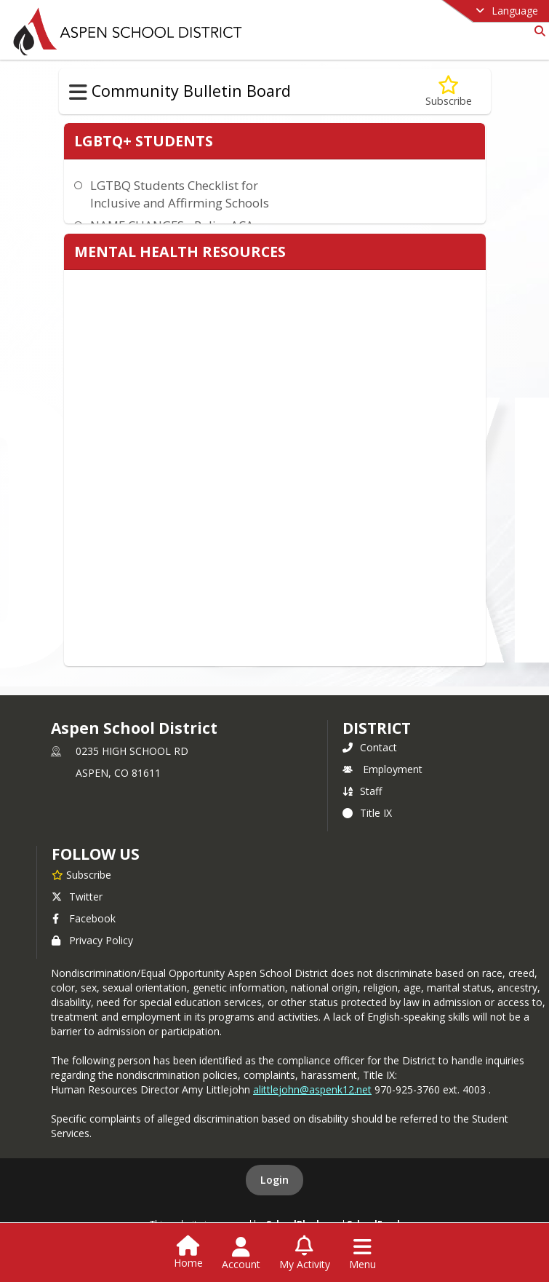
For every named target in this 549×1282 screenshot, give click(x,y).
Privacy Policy (92, 940)
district (376, 728)
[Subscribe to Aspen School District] (81, 874)
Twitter (77, 896)
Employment (382, 769)
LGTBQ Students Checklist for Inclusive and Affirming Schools (179, 194)
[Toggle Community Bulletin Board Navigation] (78, 92)
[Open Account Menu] (241, 1253)
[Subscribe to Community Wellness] (449, 91)
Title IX (367, 813)
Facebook (84, 918)
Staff (362, 791)
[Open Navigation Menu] (362, 1253)
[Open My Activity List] (304, 1253)
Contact (369, 747)
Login (274, 1180)
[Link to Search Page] (537, 31)
